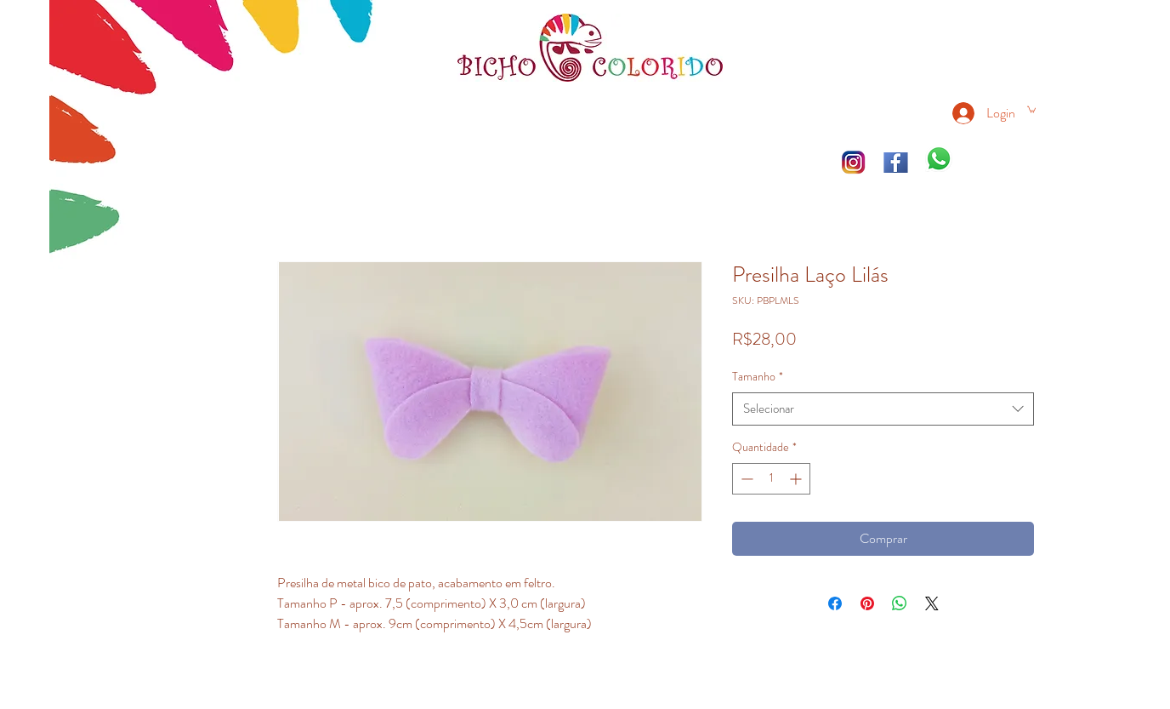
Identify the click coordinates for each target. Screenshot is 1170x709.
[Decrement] (745, 479)
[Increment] (797, 479)
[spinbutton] (771, 479)
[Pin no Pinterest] (867, 603)
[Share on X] (932, 603)
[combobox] (883, 409)
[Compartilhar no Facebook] (835, 603)
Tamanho (757, 377)
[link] (1031, 109)
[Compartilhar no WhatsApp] (899, 603)
